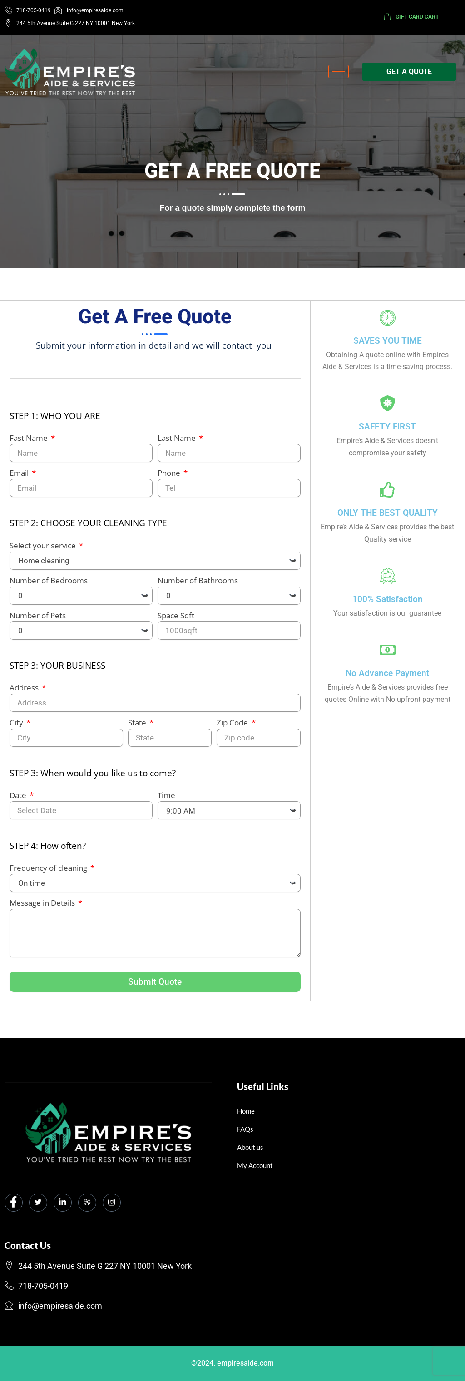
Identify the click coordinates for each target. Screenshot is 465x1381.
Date (19, 800)
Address (25, 692)
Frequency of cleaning (49, 872)
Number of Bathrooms (198, 585)
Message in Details (43, 907)
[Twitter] (38, 1203)
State (138, 727)
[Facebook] (14, 1203)
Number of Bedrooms (49, 585)
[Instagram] (112, 1203)
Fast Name (29, 442)
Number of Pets (38, 620)
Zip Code (233, 727)
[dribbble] (87, 1203)
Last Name (178, 442)
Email (20, 477)
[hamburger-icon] (338, 71)
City (17, 727)
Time (166, 800)
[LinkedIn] (63, 1203)
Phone (170, 477)
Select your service (44, 550)
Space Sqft (176, 620)
